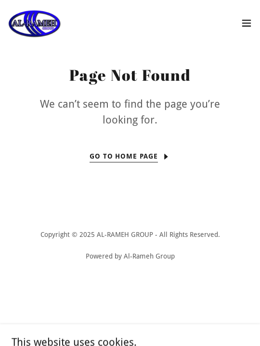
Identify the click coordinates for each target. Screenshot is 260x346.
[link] (34, 23)
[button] (246, 23)
